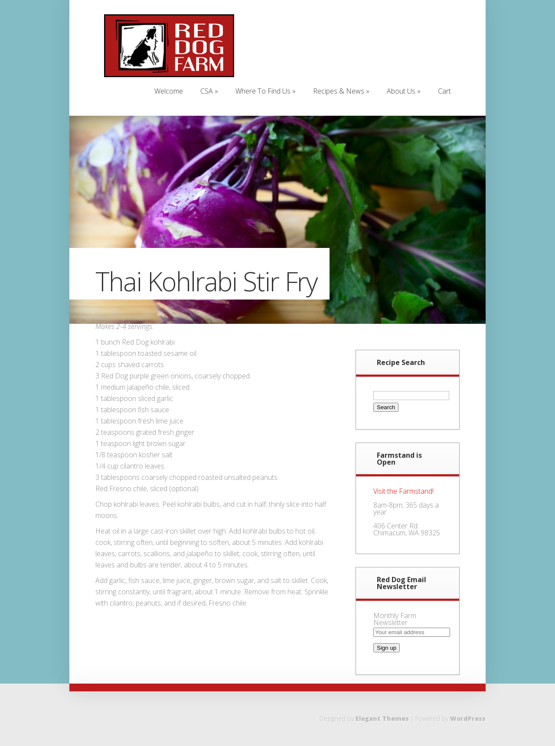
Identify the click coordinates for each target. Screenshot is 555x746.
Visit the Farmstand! (403, 491)
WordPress (468, 718)
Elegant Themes (382, 718)
